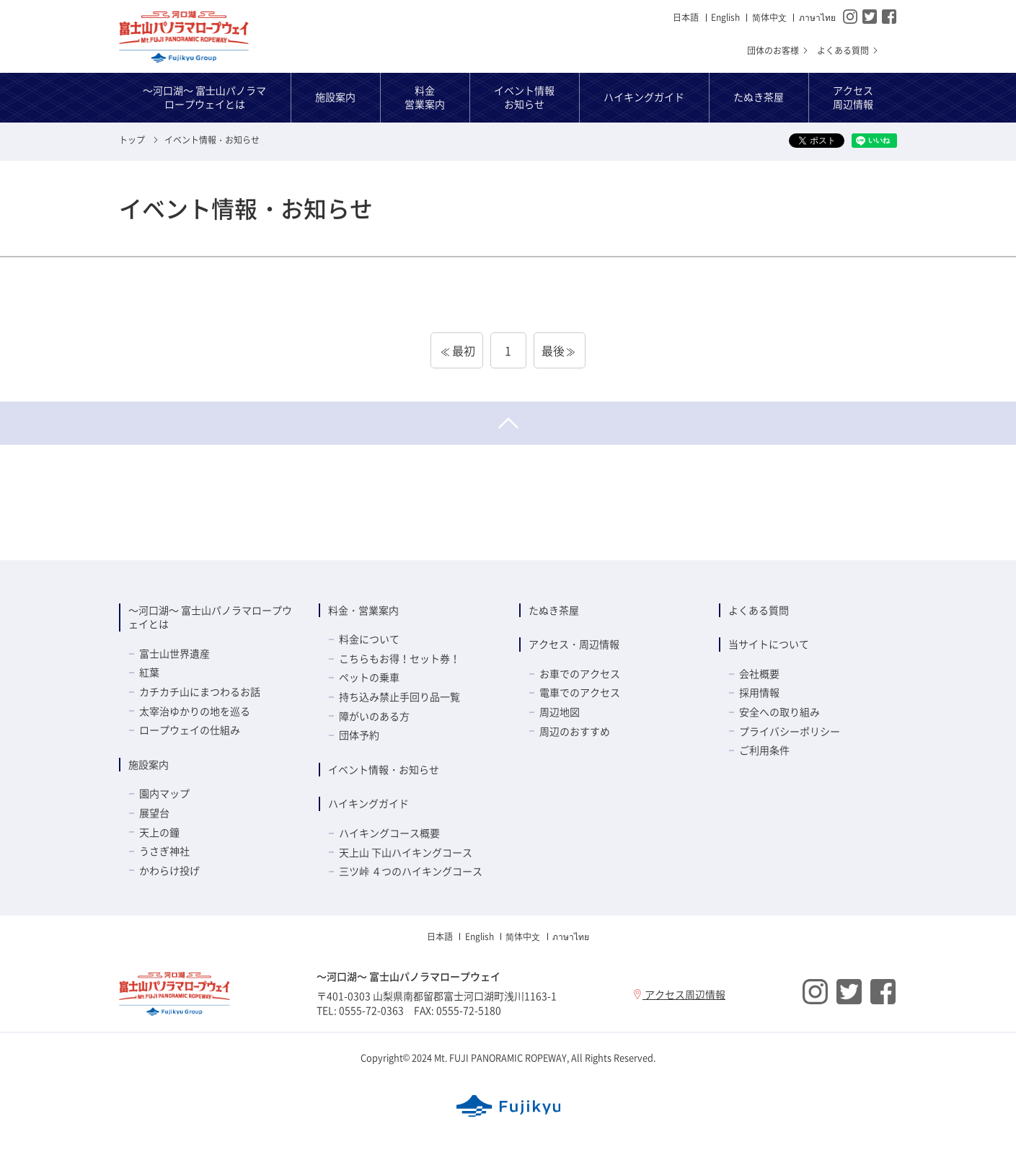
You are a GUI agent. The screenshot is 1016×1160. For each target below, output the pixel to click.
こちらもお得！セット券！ (399, 658)
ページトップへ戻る (508, 423)
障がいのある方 (374, 716)
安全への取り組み (779, 711)
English (725, 17)
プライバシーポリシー (789, 731)
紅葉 (149, 672)
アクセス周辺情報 (678, 994)
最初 (463, 350)
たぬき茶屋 (554, 610)
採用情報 (759, 692)
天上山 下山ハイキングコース (405, 852)
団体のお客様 (778, 50)
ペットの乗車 (369, 677)
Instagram (850, 16)
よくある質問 (848, 50)
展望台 (154, 812)
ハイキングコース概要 (389, 832)
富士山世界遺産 (174, 653)
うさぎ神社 (164, 851)
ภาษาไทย (817, 17)
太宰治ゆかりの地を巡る (194, 711)
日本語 (686, 17)
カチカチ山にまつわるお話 (199, 691)
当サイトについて (768, 644)
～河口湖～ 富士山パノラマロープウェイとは (210, 617)
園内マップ (164, 793)
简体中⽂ (769, 17)
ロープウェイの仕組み (189, 729)
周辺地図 (559, 711)
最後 (553, 350)
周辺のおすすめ (574, 731)
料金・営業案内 (363, 610)
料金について (369, 639)
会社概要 (759, 673)
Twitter (869, 16)
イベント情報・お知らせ (383, 769)
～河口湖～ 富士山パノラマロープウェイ (184, 37)
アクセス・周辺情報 (574, 644)
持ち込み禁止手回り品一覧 (399, 696)
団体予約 (359, 734)
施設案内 (148, 764)
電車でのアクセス (579, 692)
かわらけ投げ (169, 870)
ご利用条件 (764, 750)
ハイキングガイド (368, 803)
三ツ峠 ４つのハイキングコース (410, 871)
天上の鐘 (159, 832)
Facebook (889, 16)
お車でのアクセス (579, 673)
